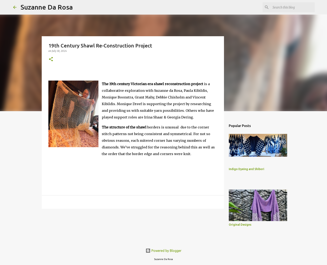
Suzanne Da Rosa (47, 7)
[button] (50, 59)
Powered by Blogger (163, 251)
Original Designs (240, 224)
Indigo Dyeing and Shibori (246, 169)
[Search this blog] (293, 7)
